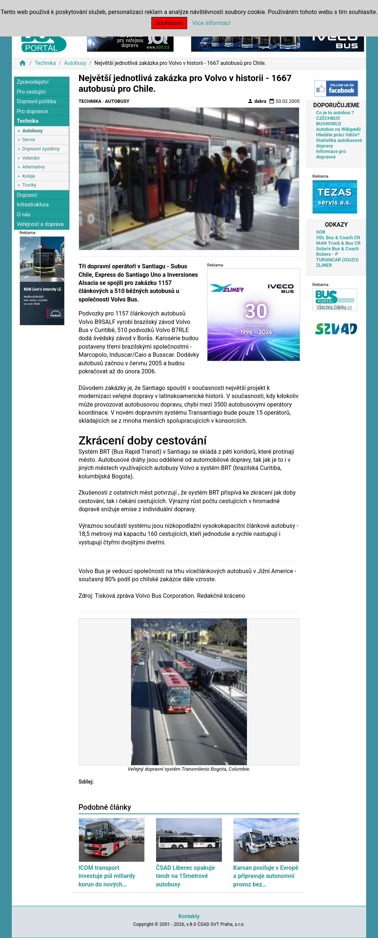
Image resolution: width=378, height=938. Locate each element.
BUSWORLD (328, 123)
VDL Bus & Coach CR (338, 237)
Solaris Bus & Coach (337, 248)
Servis (28, 139)
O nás (23, 215)
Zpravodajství (32, 82)
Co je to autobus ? (335, 112)
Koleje (28, 176)
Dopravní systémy (40, 148)
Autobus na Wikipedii (338, 129)
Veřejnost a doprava (40, 224)
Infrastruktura (33, 205)
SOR (320, 232)
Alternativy (33, 167)
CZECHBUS (328, 118)
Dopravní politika (36, 101)
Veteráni (30, 158)
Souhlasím (169, 23)
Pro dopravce (32, 111)
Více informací (211, 23)
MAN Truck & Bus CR (338, 243)
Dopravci (27, 195)
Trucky (29, 185)
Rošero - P (327, 254)
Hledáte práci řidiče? (338, 134)
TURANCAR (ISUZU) (337, 259)
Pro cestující (31, 92)
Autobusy (75, 63)
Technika (45, 63)
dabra (257, 101)
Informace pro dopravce (331, 154)
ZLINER (324, 265)
